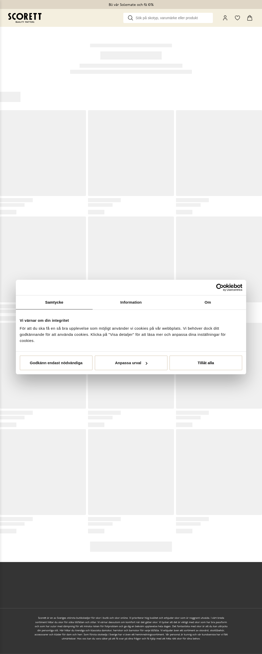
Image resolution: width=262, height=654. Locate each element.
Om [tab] (207, 302)
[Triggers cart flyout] (250, 18)
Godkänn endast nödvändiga (56, 363)
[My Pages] (225, 18)
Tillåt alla (206, 363)
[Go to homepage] (24, 18)
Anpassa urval (131, 363)
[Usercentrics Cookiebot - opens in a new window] (220, 287)
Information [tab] (131, 302)
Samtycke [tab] (54, 302)
